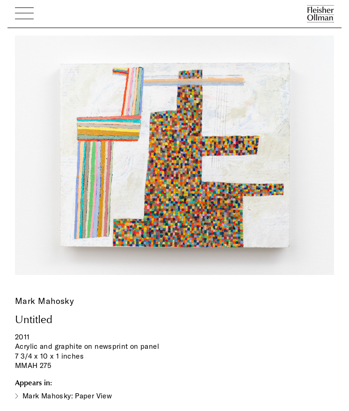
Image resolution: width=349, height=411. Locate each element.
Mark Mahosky (44, 301)
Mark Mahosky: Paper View (67, 395)
